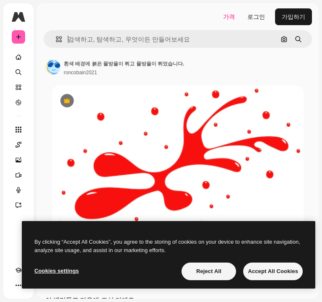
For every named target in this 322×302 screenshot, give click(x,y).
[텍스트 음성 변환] (18, 190)
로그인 (256, 16)
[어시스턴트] (18, 205)
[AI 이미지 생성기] (18, 160)
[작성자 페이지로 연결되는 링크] (52, 67)
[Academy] (18, 270)
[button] (55, 39)
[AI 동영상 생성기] (18, 175)
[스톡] (18, 87)
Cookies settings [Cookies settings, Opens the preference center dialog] (56, 271)
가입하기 (293, 16)
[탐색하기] (18, 102)
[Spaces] (18, 144)
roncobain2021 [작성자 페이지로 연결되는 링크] (80, 73)
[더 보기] (18, 285)
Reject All (208, 271)
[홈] (18, 57)
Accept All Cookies (273, 271)
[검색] (18, 72)
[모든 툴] (18, 129)
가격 (229, 16)
